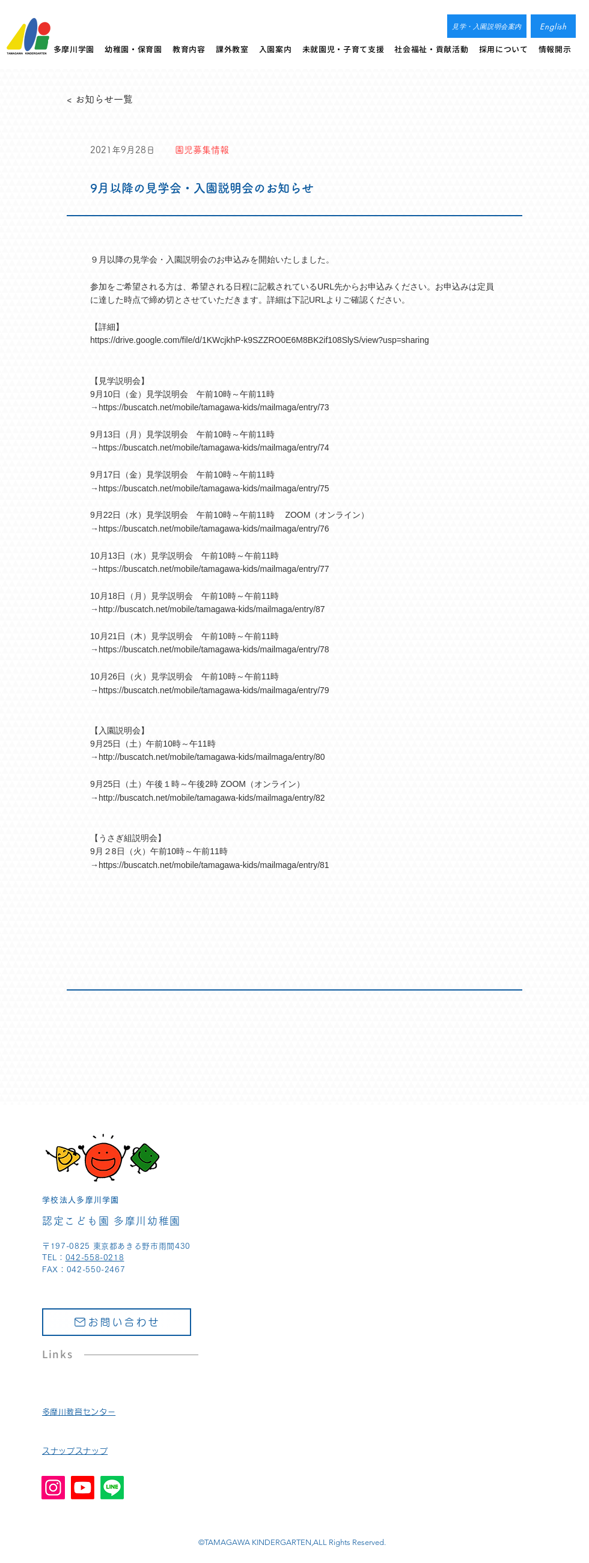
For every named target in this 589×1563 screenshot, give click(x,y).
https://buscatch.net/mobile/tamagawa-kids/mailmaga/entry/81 (214, 865)
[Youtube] (82, 1487)
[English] (553, 26)
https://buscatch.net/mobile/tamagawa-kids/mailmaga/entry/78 (214, 649)
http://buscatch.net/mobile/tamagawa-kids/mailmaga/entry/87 (212, 609)
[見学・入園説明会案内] (486, 26)
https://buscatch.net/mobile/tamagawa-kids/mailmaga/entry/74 (214, 447)
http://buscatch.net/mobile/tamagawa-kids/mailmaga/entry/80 (212, 757)
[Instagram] (53, 1487)
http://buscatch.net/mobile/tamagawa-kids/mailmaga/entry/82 (212, 798)
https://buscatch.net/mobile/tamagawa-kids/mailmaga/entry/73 (214, 407)
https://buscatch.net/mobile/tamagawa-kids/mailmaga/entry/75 (214, 488)
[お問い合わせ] (116, 1322)
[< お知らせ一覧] (106, 99)
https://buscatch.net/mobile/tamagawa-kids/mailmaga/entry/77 (214, 569)
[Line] (112, 1487)
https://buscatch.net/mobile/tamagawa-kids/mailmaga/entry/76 (214, 528)
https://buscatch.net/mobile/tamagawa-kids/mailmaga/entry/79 (214, 690)
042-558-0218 (95, 1257)
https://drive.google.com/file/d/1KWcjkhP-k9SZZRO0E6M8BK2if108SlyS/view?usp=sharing (259, 340)
